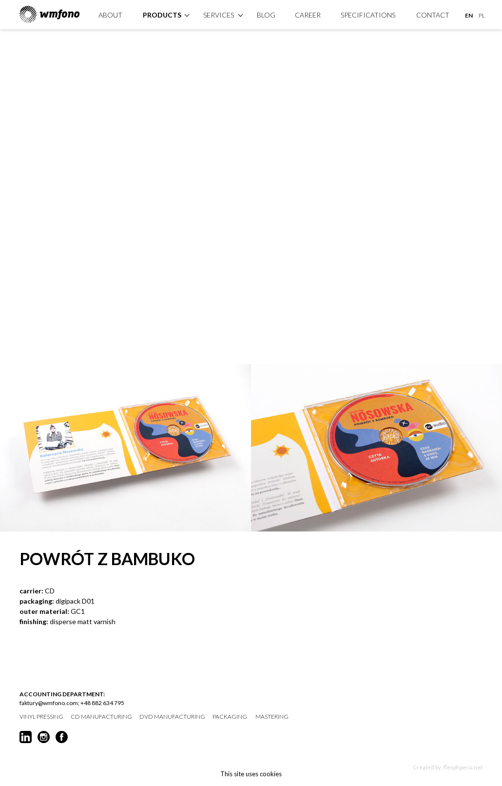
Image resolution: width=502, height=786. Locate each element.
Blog (266, 15)
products (162, 15)
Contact (432, 15)
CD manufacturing (101, 717)
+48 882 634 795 (102, 703)
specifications (368, 15)
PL (482, 15)
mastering (272, 717)
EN (469, 15)
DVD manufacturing (172, 717)
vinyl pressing (41, 717)
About (110, 15)
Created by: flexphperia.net (448, 767)
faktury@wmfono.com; (49, 703)
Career (308, 15)
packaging (229, 717)
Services (218, 15)
